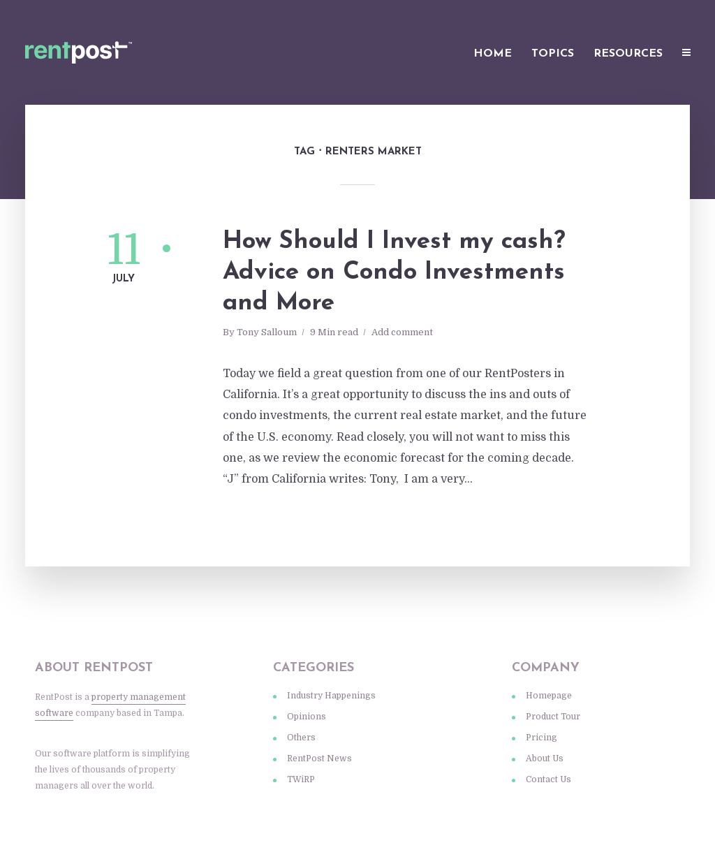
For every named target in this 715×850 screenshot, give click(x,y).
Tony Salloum (267, 332)
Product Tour (553, 716)
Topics (552, 53)
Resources (628, 53)
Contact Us (548, 779)
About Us (544, 758)
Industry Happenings (331, 696)
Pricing (541, 737)
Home (492, 53)
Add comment (402, 332)
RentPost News (319, 758)
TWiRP (301, 779)
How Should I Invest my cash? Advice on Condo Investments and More (394, 273)
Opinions (306, 716)
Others (301, 737)
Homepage (549, 696)
